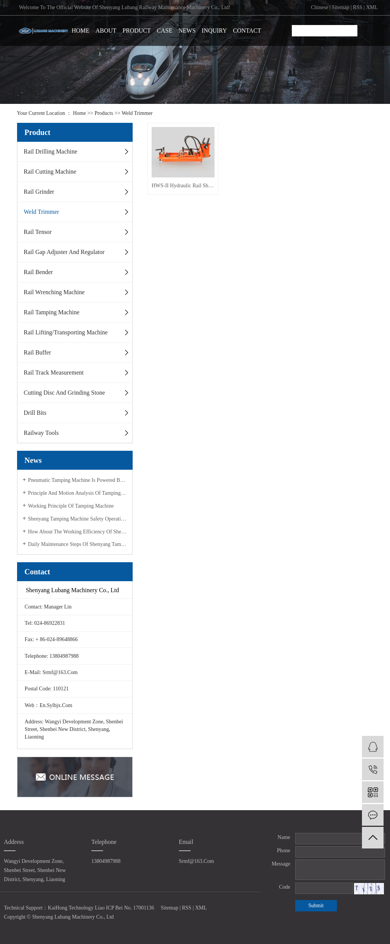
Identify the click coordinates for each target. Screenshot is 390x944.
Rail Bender (38, 272)
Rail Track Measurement (54, 372)
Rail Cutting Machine (50, 171)
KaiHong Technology (70, 908)
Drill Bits (35, 412)
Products (103, 113)
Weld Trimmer (137, 113)
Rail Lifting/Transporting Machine (66, 332)
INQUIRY (214, 30)
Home (79, 113)
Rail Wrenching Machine (54, 292)
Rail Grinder (39, 191)
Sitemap (340, 7)
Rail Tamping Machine (52, 312)
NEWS (187, 30)
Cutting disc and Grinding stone (64, 392)
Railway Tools (41, 433)
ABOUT (106, 30)
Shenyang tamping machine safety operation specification (77, 519)
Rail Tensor (38, 232)
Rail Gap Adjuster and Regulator (64, 252)
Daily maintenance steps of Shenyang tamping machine (77, 544)
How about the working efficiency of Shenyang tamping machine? (77, 532)
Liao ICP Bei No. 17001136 (124, 908)
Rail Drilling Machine (50, 151)
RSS (357, 7)
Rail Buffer (37, 352)
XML (372, 7)
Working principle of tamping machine (71, 506)
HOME (80, 30)
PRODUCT (136, 30)
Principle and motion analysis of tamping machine (77, 493)
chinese (319, 7)
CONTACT (247, 30)
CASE (164, 30)
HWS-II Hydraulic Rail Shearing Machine (183, 185)
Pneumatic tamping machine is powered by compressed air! (77, 480)
